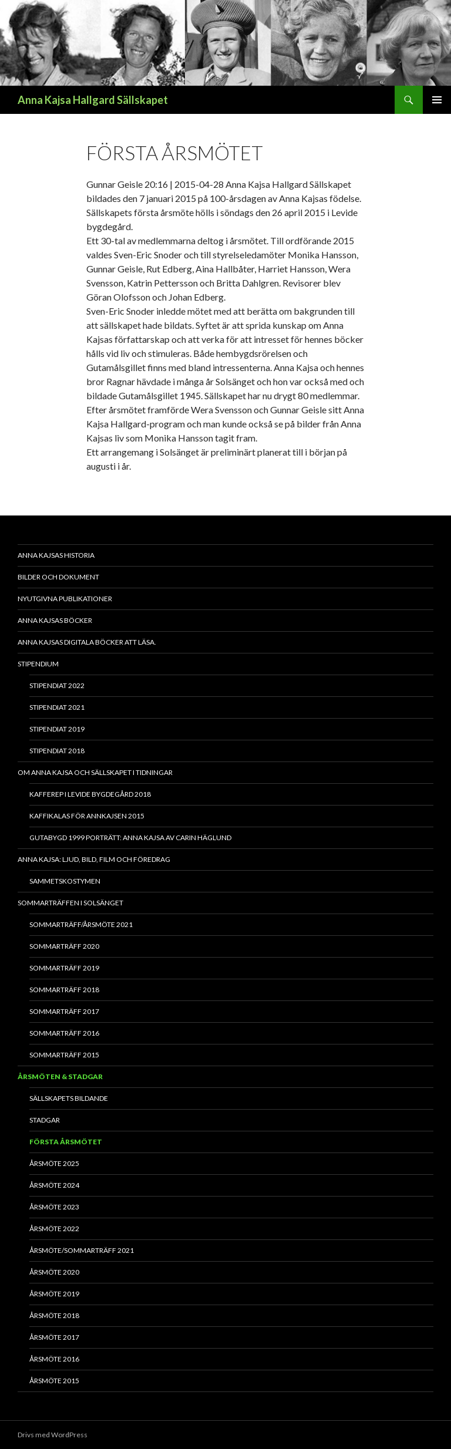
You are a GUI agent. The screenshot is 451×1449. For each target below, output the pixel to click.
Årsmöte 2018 (54, 1315)
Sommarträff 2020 (64, 946)
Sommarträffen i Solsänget (70, 902)
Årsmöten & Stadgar (60, 1076)
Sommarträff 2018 (64, 989)
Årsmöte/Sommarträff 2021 (81, 1250)
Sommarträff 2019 (64, 967)
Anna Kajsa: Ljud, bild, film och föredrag (94, 859)
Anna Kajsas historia (56, 555)
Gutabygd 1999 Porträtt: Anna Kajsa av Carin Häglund (130, 837)
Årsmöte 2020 (54, 1272)
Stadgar (44, 1120)
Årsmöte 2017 (54, 1337)
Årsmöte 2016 (54, 1358)
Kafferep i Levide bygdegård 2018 (90, 794)
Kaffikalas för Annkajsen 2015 (86, 815)
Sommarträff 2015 (64, 1054)
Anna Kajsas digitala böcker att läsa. (87, 642)
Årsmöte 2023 (54, 1206)
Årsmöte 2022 (54, 1228)
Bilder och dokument (58, 576)
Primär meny (437, 100)
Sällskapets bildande (68, 1098)
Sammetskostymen (64, 881)
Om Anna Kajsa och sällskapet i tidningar (95, 772)
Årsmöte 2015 (54, 1380)
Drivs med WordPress (52, 1434)
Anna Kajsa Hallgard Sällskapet (93, 99)
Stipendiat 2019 (57, 728)
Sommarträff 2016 (64, 1033)
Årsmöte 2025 (54, 1163)
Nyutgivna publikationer (65, 598)
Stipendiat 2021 (57, 707)
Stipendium (38, 663)
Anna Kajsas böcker (55, 620)
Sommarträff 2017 (64, 1011)
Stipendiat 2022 (57, 685)
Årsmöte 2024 (54, 1185)
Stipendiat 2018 (57, 750)
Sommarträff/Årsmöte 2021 (81, 924)
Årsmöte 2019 (54, 1293)
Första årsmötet (65, 1141)
